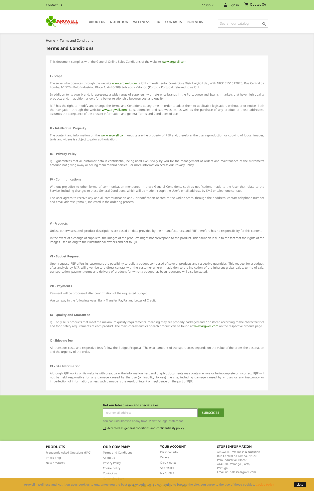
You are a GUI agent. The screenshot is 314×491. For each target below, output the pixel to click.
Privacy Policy (112, 463)
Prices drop (53, 458)
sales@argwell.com (243, 472)
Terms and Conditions (117, 452)
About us (97, 22)
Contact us (54, 5)
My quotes (167, 473)
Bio (157, 22)
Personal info (169, 452)
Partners (195, 22)
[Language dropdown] (207, 5)
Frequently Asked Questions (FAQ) (68, 452)
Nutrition (119, 22)
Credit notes (168, 462)
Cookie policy (111, 468)
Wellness (141, 22)
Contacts (173, 22)
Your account (173, 446)
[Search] (243, 23)
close (300, 484)
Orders (164, 457)
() (255, 4)
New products (55, 463)
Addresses (167, 468)
